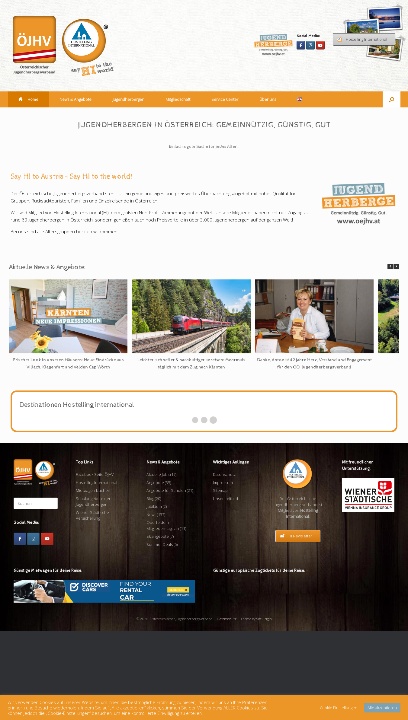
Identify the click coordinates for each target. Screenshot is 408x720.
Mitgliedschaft (177, 99)
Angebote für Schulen (166, 580)
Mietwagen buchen (93, 580)
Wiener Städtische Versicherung (92, 604)
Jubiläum (154, 596)
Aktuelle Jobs (157, 564)
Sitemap (220, 580)
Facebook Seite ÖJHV (95, 564)
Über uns (267, 99)
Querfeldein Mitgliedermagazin (162, 615)
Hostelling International (96, 572)
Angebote (155, 572)
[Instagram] (310, 45)
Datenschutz (224, 564)
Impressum (223, 572)
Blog (150, 588)
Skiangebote (157, 626)
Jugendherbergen (128, 99)
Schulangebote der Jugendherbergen (93, 591)
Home (28, 99)
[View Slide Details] (102, 154)
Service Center (224, 99)
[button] (391, 99)
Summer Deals (159, 633)
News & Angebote (75, 99)
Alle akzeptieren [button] (382, 707)
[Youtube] (320, 45)
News (151, 604)
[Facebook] (301, 45)
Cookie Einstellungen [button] (338, 707)
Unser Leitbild (225, 588)
